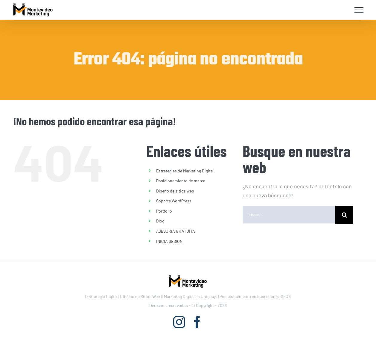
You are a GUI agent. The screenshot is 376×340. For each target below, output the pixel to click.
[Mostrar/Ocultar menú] (359, 10)
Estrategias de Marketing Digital (185, 170)
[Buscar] (344, 215)
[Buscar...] (289, 215)
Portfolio (164, 210)
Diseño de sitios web (175, 190)
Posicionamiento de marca (180, 180)
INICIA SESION (169, 241)
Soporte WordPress (173, 200)
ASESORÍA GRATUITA (175, 231)
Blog (160, 220)
